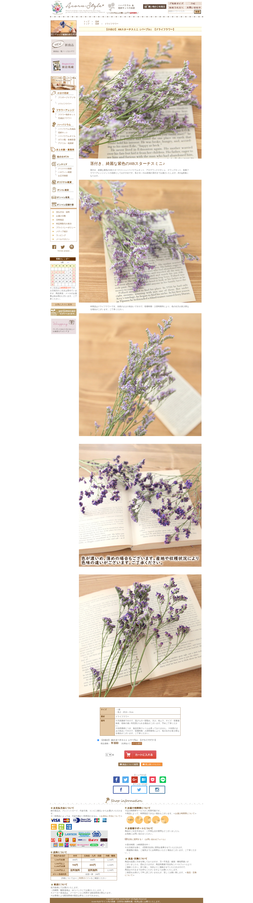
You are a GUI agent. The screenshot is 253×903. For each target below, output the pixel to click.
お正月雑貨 (63, 176)
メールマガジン (63, 239)
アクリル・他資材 (66, 143)
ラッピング (61, 235)
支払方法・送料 (63, 212)
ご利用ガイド (83, 878)
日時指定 (60, 220)
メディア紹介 (62, 231)
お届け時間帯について (185, 813)
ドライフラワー (65, 104)
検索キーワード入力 (176, 11)
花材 (97, 21)
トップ (86, 21)
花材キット (63, 132)
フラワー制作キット (67, 114)
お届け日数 (61, 216)
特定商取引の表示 (64, 224)
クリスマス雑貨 (65, 168)
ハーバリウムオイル (67, 136)
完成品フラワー (65, 118)
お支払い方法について (110, 816)
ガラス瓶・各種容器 (67, 140)
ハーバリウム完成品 (67, 129)
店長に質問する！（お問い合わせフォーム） (146, 839)
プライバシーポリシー (66, 227)
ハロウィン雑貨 (65, 172)
